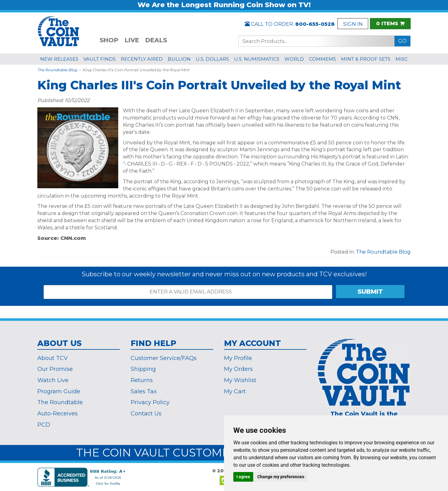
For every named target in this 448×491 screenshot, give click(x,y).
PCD (43, 424)
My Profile (238, 358)
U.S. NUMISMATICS (256, 59)
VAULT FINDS (99, 59)
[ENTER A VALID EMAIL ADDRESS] (188, 292)
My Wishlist (240, 380)
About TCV (52, 358)
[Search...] (316, 41)
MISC (401, 59)
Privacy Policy (150, 402)
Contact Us (146, 413)
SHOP (109, 40)
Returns (142, 380)
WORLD (294, 59)
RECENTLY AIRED (142, 59)
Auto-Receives (57, 413)
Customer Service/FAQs (164, 358)
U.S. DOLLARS (212, 59)
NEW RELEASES (59, 59)
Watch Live (52, 380)
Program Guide (58, 391)
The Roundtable (60, 402)
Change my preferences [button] (280, 476)
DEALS (156, 40)
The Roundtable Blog (57, 70)
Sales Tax (144, 391)
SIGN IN (353, 24)
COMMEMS (322, 59)
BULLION (179, 59)
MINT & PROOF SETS (365, 59)
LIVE (132, 40)
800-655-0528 (315, 24)
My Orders (238, 369)
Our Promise (55, 369)
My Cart (235, 391)
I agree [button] (243, 476)
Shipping (143, 369)
